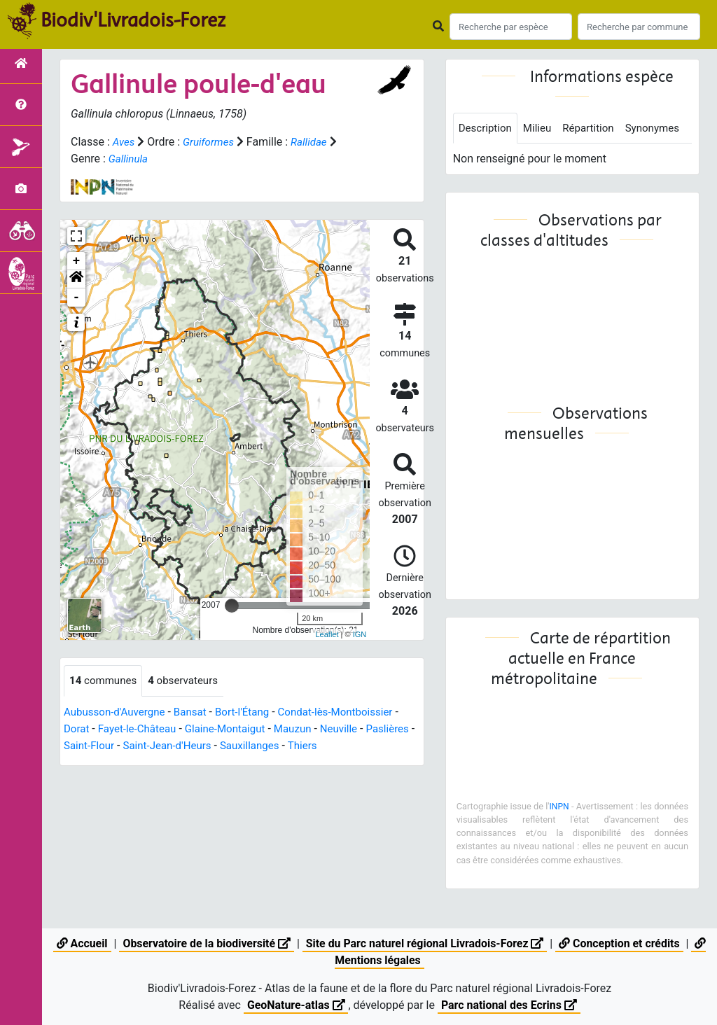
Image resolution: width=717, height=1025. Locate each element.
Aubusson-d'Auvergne (118, 712)
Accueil (80, 943)
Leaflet (326, 634)
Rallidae (314, 141)
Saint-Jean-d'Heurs (227, 746)
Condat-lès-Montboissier (351, 712)
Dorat (77, 729)
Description (487, 128)
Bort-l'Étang (252, 712)
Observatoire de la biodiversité (205, 943)
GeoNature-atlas (295, 1005)
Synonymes (487, 160)
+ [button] (77, 261)
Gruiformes (211, 141)
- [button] (77, 297)
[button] (76, 279)
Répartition (595, 128)
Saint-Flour (145, 746)
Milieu (542, 128)
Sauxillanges (314, 746)
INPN (574, 838)
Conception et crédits (621, 943)
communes (105, 681)
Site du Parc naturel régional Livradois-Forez (425, 943)
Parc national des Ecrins (509, 1005)
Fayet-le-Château (141, 729)
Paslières (86, 746)
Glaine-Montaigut (234, 729)
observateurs (189, 681)
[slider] (232, 606)
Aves (124, 141)
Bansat (197, 712)
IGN (360, 634)
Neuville (354, 729)
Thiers (369, 746)
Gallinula (130, 158)
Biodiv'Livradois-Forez (133, 20)
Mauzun (305, 729)
